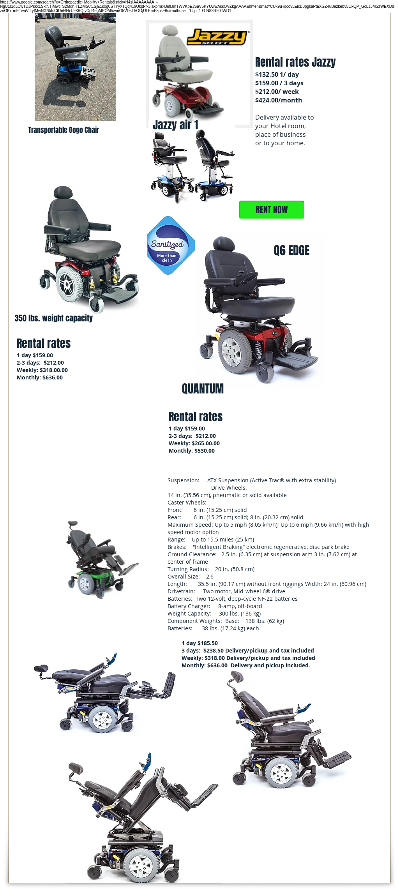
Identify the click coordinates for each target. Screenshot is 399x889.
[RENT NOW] (271, 210)
